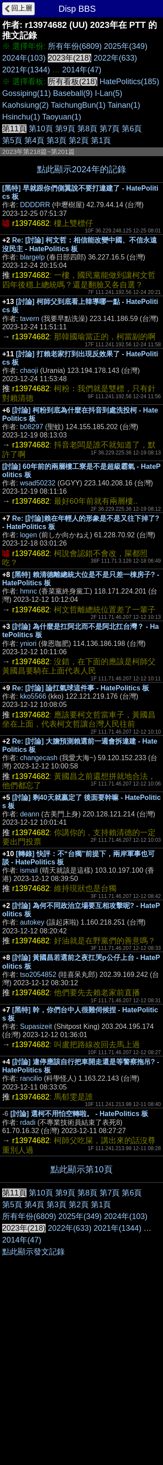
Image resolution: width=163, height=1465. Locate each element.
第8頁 (87, 128)
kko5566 (33, 696)
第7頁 (110, 128)
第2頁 (79, 140)
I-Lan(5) (108, 93)
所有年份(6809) (75, 46)
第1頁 (101, 140)
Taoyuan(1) (61, 117)
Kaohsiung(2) (25, 105)
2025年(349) (125, 46)
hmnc (28, 591)
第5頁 (12, 140)
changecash (38, 758)
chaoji (29, 370)
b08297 (31, 426)
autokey (32, 922)
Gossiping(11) (26, 93)
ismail (29, 870)
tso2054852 (38, 974)
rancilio (31, 1078)
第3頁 (57, 140)
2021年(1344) (26, 69)
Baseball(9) (73, 93)
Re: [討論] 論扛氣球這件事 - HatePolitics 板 (81, 688)
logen (28, 535)
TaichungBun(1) (78, 105)
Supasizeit (36, 1026)
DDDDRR (35, 204)
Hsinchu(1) (21, 117)
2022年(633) (115, 58)
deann (30, 814)
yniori (28, 643)
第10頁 (41, 128)
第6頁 (132, 128)
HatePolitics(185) (129, 81)
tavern (29, 318)
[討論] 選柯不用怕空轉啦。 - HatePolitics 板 (79, 1113)
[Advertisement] (81, 1269)
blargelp (32, 257)
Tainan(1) (124, 105)
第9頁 (65, 128)
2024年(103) (24, 58)
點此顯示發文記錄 (33, 1424)
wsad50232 (38, 483)
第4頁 (34, 140)
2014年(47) (81, 69)
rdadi (28, 1122)
